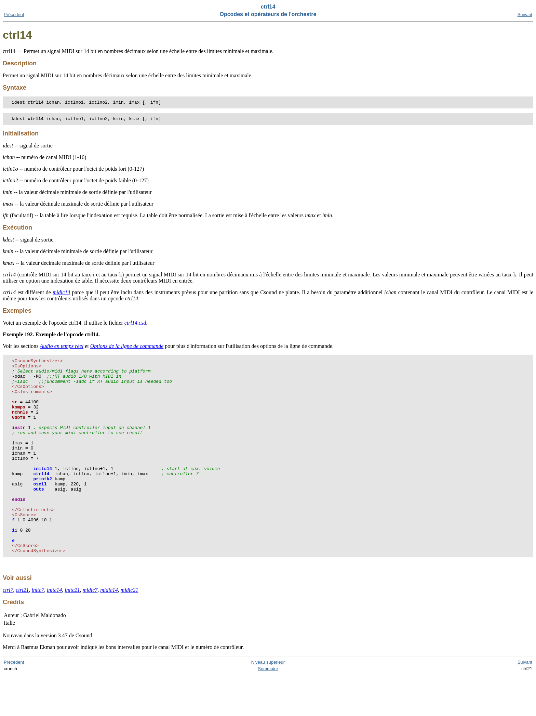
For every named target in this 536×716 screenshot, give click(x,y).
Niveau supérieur (268, 703)
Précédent (14, 14)
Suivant (525, 14)
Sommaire (268, 709)
